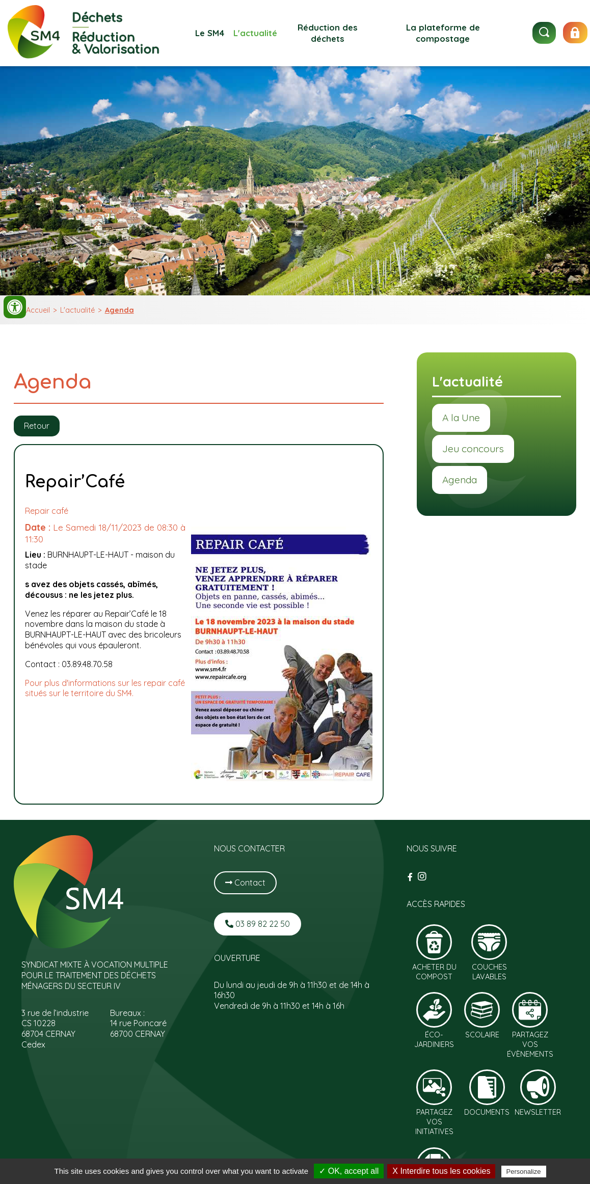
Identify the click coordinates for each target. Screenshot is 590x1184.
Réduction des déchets (328, 33)
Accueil (38, 310)
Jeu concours (473, 449)
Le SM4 (209, 32)
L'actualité (255, 32)
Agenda (119, 310)
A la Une (461, 417)
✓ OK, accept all (349, 1171)
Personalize (523, 1171)
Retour (36, 426)
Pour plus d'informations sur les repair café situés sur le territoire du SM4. (105, 688)
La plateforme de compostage (443, 33)
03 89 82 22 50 (257, 924)
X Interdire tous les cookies (441, 1171)
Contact (245, 882)
